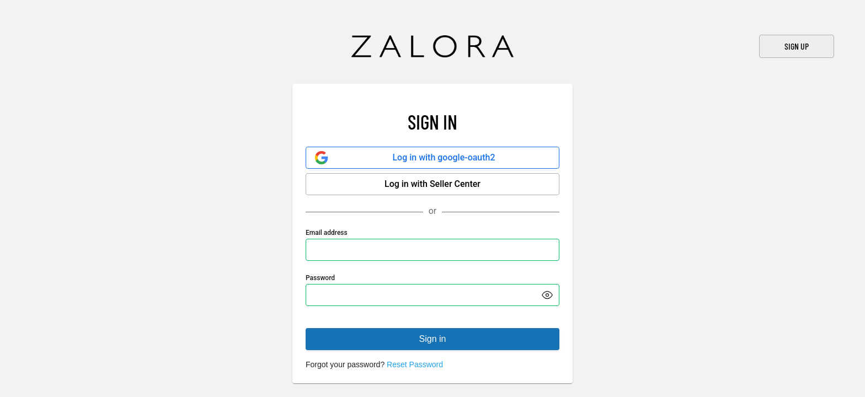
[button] (547, 295)
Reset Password (415, 364)
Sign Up (796, 46)
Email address (327, 233)
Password (320, 278)
